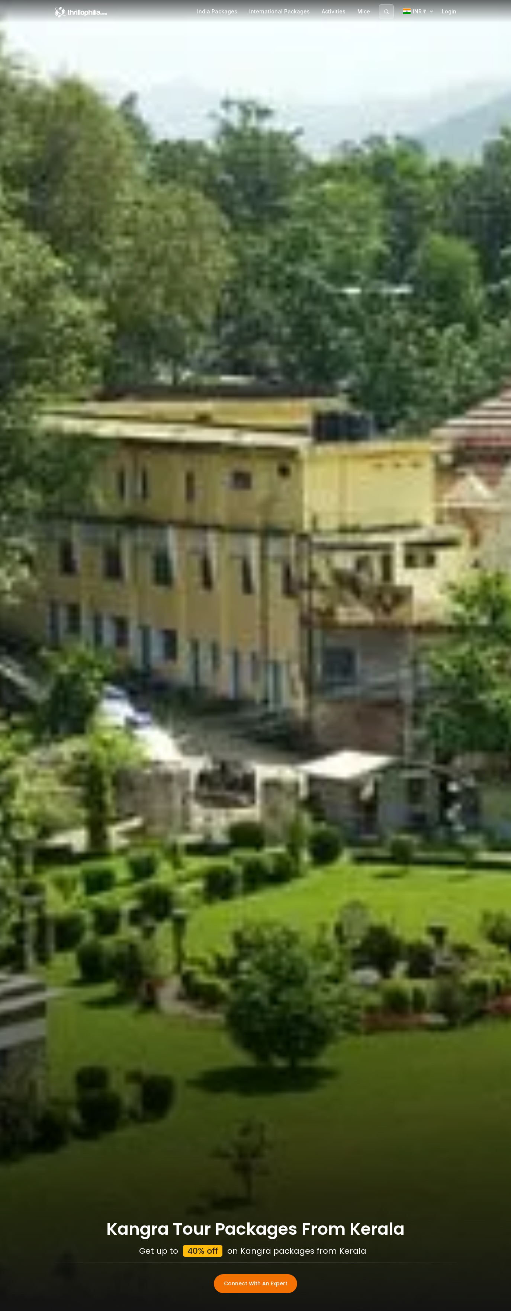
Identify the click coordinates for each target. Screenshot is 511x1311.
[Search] (386, 11)
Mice (363, 11)
